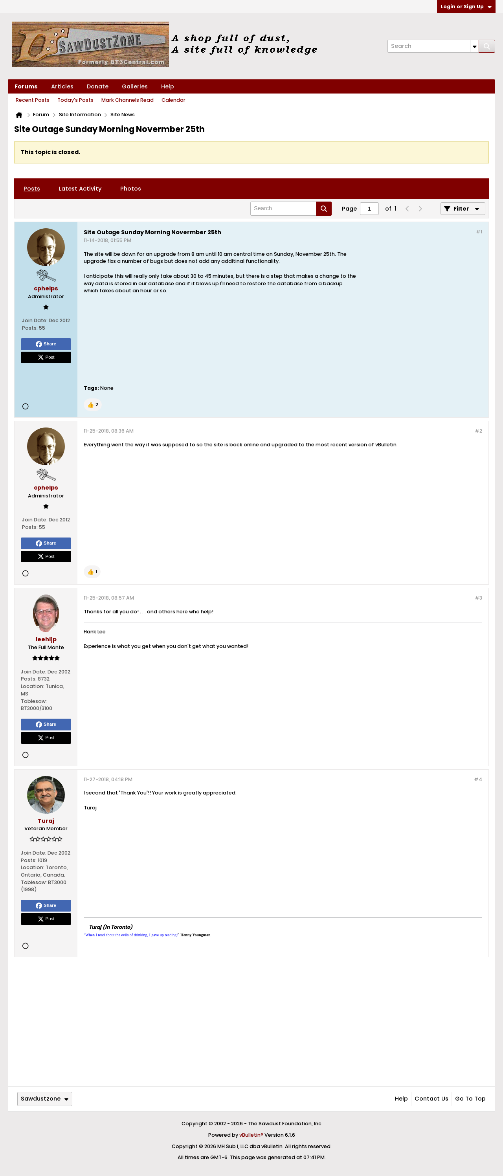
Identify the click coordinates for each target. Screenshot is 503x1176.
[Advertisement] (419, 313)
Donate (97, 86)
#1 (479, 231)
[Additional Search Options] (474, 46)
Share (46, 344)
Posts (32, 189)
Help (167, 86)
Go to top (470, 1099)
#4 (478, 779)
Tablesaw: (34, 701)
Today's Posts (75, 100)
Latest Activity (80, 189)
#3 (478, 597)
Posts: (30, 328)
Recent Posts (33, 100)
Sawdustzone (44, 1099)
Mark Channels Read (127, 100)
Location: (32, 686)
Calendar (173, 100)
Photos (130, 189)
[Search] (433, 46)
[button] (93, 404)
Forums (26, 86)
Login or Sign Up (466, 6)
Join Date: (35, 320)
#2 (478, 430)
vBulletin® (251, 1135)
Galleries (135, 86)
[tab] (32, 188)
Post (46, 357)
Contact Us (431, 1099)
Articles (62, 86)
